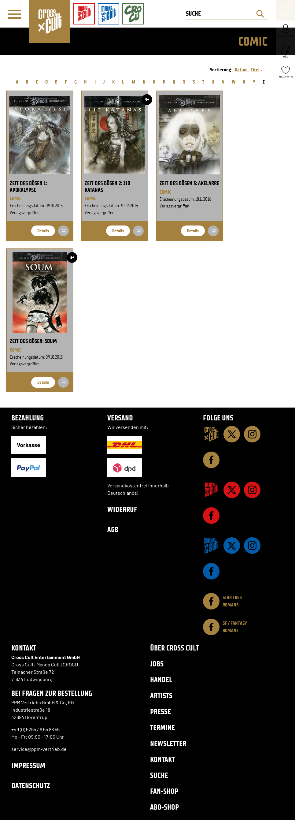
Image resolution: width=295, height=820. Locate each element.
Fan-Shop (164, 791)
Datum (241, 70)
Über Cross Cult (174, 647)
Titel (255, 70)
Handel (161, 679)
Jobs (157, 663)
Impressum (28, 765)
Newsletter (168, 743)
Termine (162, 727)
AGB (112, 529)
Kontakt (162, 759)
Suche (159, 775)
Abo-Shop (164, 807)
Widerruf (122, 509)
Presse (160, 711)
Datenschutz (30, 785)
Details (43, 230)
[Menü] (14, 14)
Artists (161, 695)
